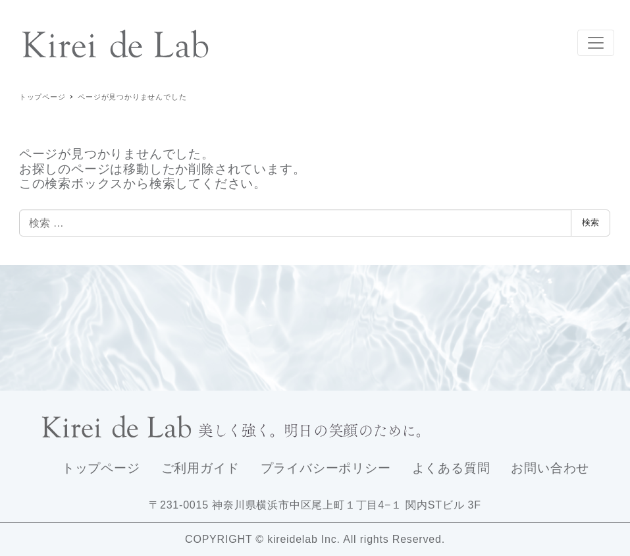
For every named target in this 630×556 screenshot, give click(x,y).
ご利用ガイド (200, 468)
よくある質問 (451, 468)
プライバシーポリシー (326, 468)
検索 (590, 222)
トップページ (101, 468)
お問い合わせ (550, 468)
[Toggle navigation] (595, 43)
